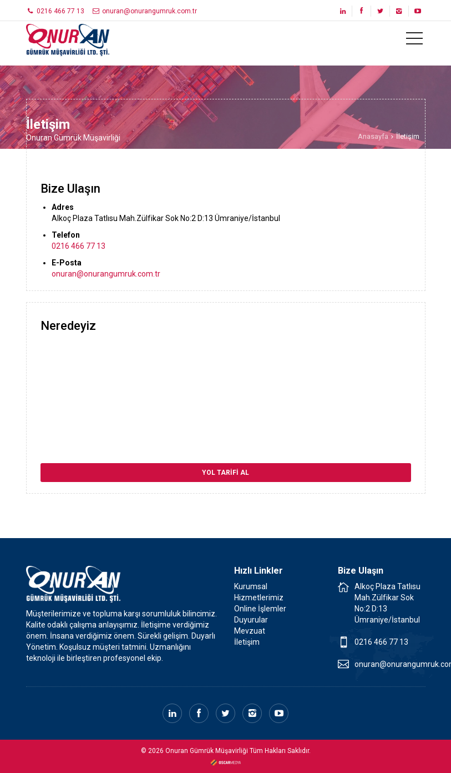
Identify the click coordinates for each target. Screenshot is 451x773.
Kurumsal (250, 586)
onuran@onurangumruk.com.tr (144, 11)
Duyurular (251, 619)
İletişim (247, 642)
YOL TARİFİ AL (225, 472)
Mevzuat (249, 630)
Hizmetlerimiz (258, 597)
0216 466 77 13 (55, 11)
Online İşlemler (260, 608)
